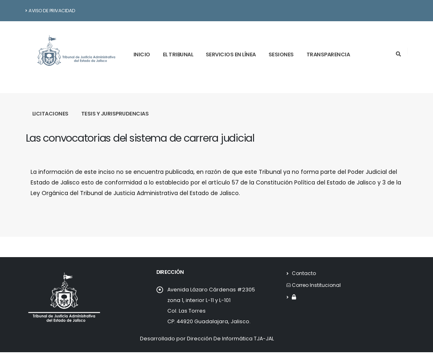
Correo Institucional (318, 285)
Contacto (304, 273)
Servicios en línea (231, 54)
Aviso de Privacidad (50, 10)
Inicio (141, 54)
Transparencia (328, 54)
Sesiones (281, 54)
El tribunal (178, 54)
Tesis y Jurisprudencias (115, 114)
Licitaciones (50, 114)
